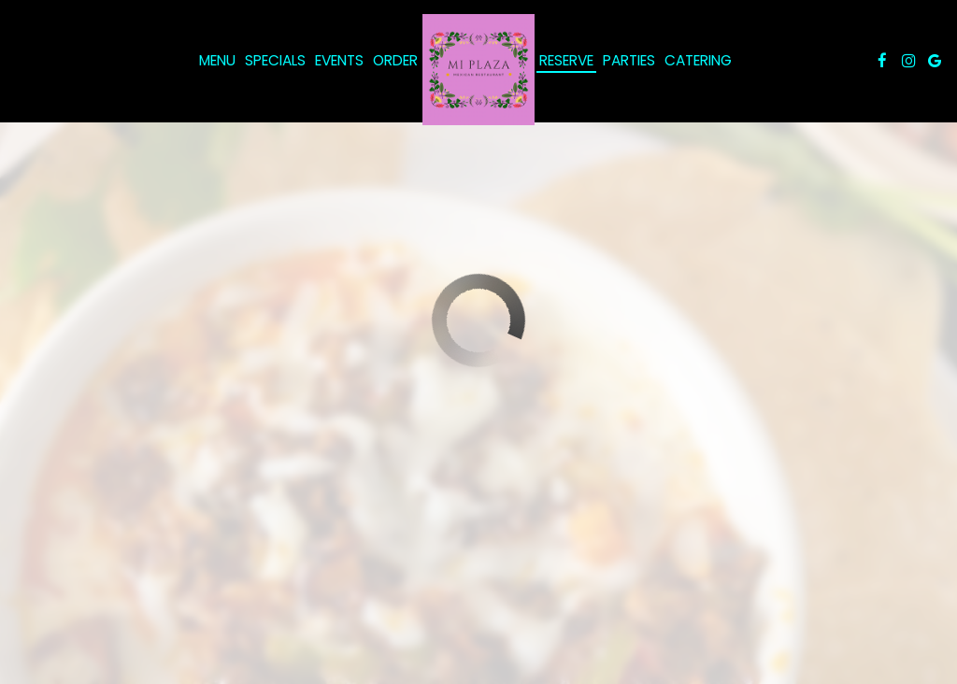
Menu (217, 60)
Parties (629, 60)
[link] (478, 69)
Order (395, 60)
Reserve (566, 60)
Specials (275, 60)
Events (339, 60)
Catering (698, 60)
